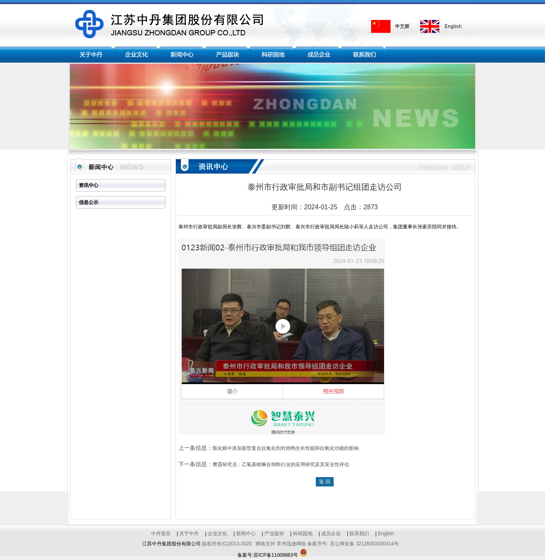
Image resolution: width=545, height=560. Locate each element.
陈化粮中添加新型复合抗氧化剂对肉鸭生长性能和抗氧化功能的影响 (286, 448)
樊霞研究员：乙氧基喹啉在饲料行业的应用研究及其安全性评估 (281, 464)
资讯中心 (88, 185)
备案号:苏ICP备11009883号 (267, 555)
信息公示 (88, 202)
